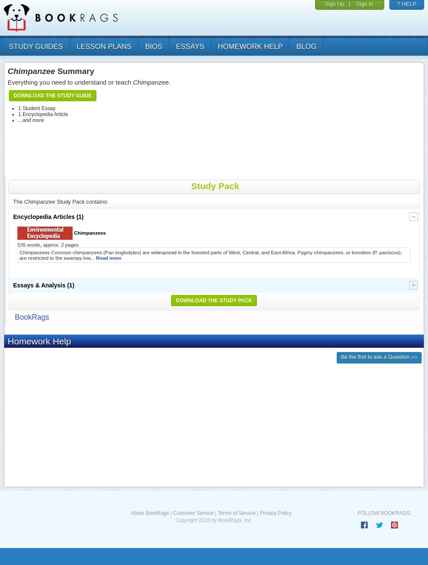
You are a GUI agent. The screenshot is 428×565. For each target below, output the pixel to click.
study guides (36, 47)
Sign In (364, 4)
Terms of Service (237, 513)
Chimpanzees (61, 233)
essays (190, 47)
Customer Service (193, 513)
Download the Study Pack (214, 301)
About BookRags (150, 513)
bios (154, 47)
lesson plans (103, 47)
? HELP (407, 4)
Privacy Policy (276, 513)
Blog (306, 47)
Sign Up (334, 4)
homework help (250, 47)
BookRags (32, 317)
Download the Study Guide (53, 96)
